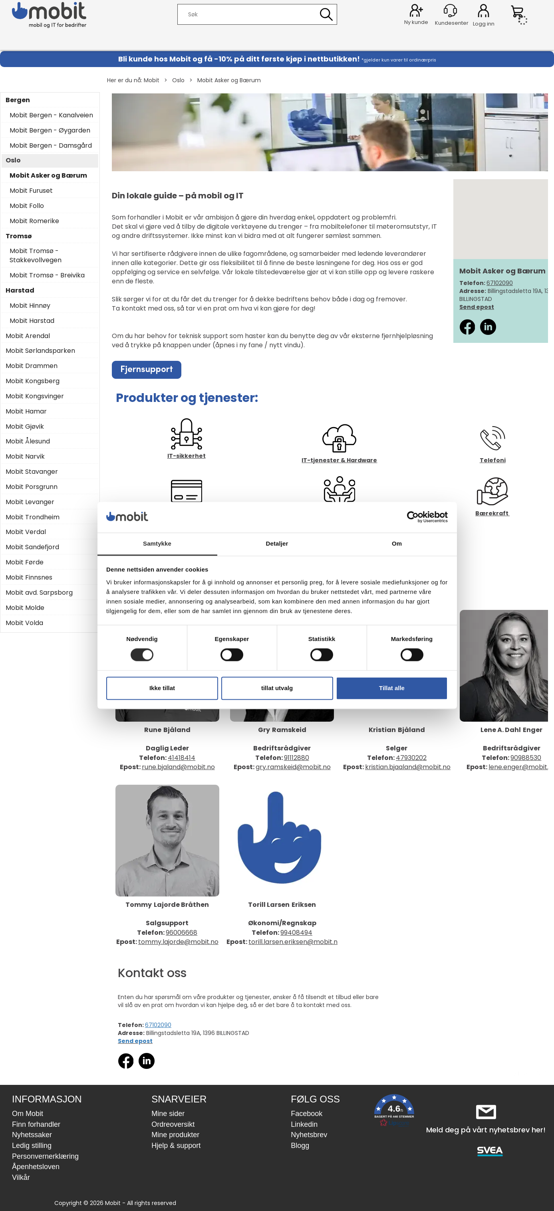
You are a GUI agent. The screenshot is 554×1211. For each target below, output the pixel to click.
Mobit (151, 80)
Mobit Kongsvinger (35, 396)
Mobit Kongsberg (33, 381)
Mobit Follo (27, 206)
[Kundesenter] (450, 10)
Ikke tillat (162, 688)
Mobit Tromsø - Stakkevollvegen (36, 256)
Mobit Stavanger (32, 471)
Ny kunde (416, 22)
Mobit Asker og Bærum (229, 80)
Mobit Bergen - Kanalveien (51, 115)
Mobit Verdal (26, 532)
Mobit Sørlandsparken (40, 350)
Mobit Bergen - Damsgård (51, 145)
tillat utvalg (277, 688)
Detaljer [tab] (277, 543)
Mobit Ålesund (28, 441)
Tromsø (19, 236)
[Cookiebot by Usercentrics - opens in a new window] (413, 517)
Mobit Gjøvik (25, 426)
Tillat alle (392, 688)
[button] (394, 1112)
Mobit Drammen (32, 366)
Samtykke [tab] (157, 543)
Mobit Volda (24, 623)
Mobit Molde (25, 608)
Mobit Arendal (28, 336)
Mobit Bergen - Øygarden (50, 130)
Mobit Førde (25, 562)
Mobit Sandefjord (32, 547)
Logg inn (483, 12)
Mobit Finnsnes (29, 577)
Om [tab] (397, 543)
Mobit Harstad (32, 321)
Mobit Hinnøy (30, 305)
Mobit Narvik (25, 456)
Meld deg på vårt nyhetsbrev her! (486, 1130)
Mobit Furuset (31, 190)
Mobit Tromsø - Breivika (47, 275)
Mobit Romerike (34, 221)
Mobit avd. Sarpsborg (39, 592)
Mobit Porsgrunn (32, 487)
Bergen (18, 100)
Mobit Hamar (26, 411)
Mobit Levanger (30, 502)
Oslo (178, 80)
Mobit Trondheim (33, 517)
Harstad (20, 290)
